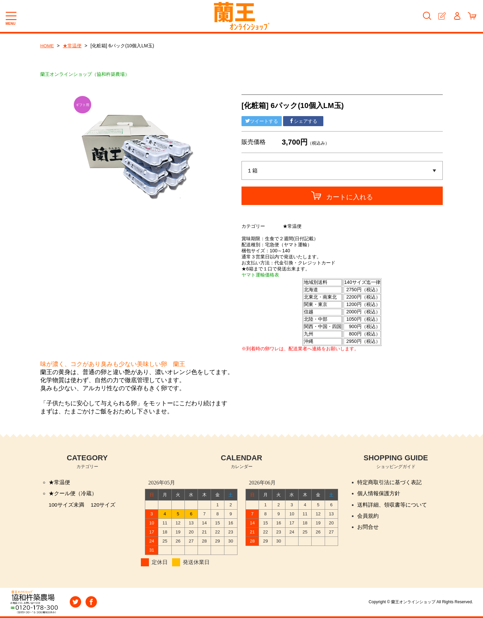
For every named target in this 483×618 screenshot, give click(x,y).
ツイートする (261, 121)
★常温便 (72, 45)
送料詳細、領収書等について (392, 505)
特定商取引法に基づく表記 (389, 482)
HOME (47, 45)
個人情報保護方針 (378, 494)
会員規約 (368, 516)
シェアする (303, 121)
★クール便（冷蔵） (73, 494)
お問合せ (368, 528)
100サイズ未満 (67, 505)
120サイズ (103, 505)
